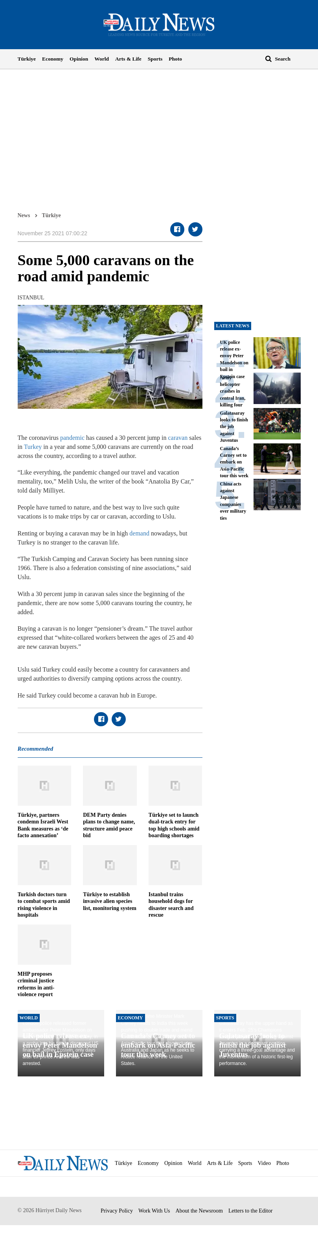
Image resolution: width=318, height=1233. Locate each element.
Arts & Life (128, 59)
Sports (155, 59)
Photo (175, 59)
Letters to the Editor (250, 1211)
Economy (52, 59)
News (24, 215)
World (101, 59)
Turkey (33, 446)
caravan (177, 437)
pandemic (72, 437)
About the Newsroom (199, 1211)
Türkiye (27, 59)
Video (264, 1163)
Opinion (79, 59)
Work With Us (154, 1211)
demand (139, 533)
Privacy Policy (117, 1211)
